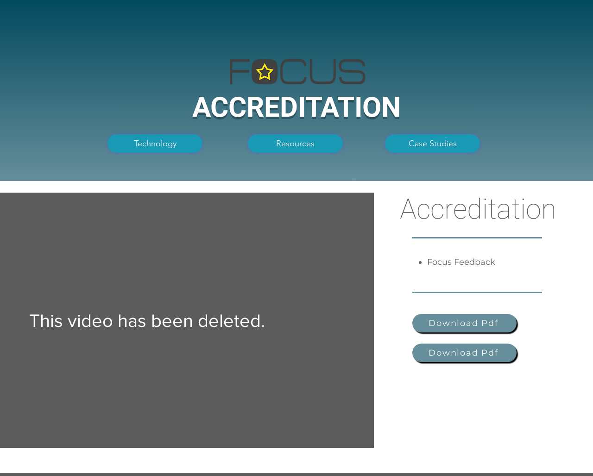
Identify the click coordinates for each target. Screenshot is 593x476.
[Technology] (154, 143)
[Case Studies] (432, 143)
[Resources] (295, 143)
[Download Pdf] (464, 323)
